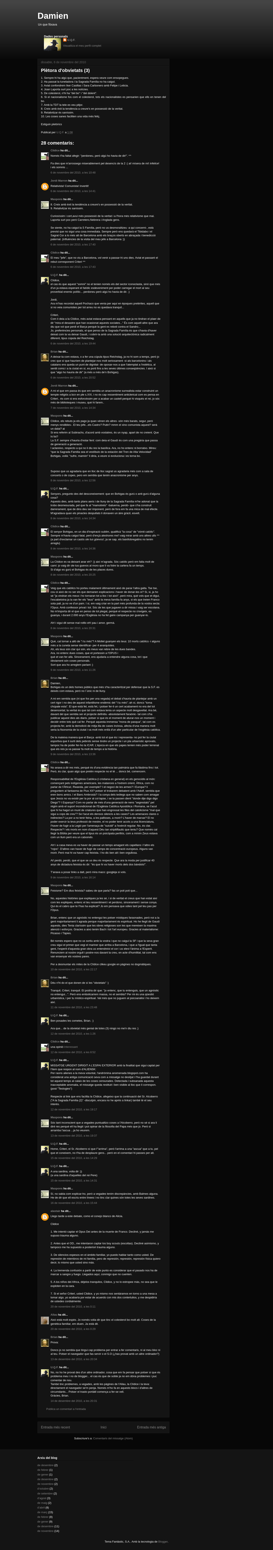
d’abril (41, 1507)
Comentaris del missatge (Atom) (113, 1438)
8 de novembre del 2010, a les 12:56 (73, 480)
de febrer (42, 1469)
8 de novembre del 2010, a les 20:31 (73, 628)
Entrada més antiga (151, 1427)
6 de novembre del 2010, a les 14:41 (73, 191)
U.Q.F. (71, 40)
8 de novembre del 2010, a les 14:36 (73, 548)
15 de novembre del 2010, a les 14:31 (74, 1180)
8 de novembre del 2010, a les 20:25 (73, 574)
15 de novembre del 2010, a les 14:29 (74, 1158)
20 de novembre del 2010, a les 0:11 (73, 1306)
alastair (55, 1211)
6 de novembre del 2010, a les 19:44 (73, 343)
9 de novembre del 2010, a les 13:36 (73, 754)
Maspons (56, 199)
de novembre (45, 1483)
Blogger (163, 1541)
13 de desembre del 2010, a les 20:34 (74, 1359)
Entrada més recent (55, 1427)
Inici (104, 1427)
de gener (42, 1474)
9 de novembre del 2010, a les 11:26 (73, 669)
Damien (53, 15)
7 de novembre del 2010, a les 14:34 (73, 407)
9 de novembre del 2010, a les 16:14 (73, 877)
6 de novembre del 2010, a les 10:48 (73, 172)
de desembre (45, 1465)
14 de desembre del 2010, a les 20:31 (74, 1400)
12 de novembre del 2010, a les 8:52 (73, 1052)
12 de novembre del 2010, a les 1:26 (73, 1033)
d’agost (41, 1498)
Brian (54, 351)
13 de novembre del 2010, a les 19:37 (74, 1135)
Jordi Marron (59, 180)
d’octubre (43, 1488)
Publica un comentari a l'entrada (66, 1409)
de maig (42, 1502)
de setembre (45, 1493)
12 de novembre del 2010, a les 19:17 (74, 1109)
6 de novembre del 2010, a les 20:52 (73, 377)
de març (42, 1512)
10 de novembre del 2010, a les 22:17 (74, 969)
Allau (54, 1314)
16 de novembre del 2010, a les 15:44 (74, 1202)
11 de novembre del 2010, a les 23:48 (74, 1007)
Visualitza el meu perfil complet (82, 45)
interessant (71, 1046)
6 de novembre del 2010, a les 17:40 (73, 244)
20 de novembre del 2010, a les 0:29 (73, 1329)
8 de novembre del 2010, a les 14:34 (73, 518)
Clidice (55, 150)
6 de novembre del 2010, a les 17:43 (73, 266)
